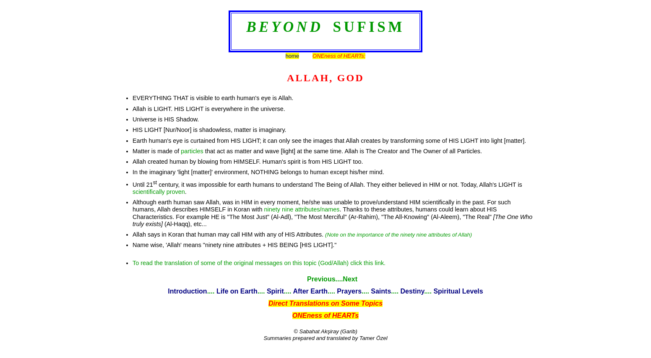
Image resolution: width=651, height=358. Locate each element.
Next (350, 279)
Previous (321, 279)
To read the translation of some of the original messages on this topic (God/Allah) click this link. (259, 263)
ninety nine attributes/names (302, 209)
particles (192, 151)
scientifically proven (159, 191)
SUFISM (368, 27)
